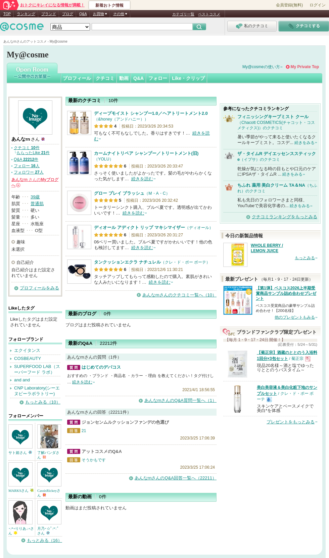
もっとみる (305, 257)
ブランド (48, 14)
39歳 (35, 196)
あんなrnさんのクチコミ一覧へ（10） (179, 294)
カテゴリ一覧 (183, 14)
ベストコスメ (209, 14)
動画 (124, 78)
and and (22, 379)
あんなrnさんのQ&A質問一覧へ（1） (180, 400)
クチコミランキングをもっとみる (284, 216)
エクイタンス (27, 350)
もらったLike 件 (33, 152)
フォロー (157, 78)
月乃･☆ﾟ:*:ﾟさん (48, 530)
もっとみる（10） (42, 402)
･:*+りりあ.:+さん (21, 530)
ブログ (67, 14)
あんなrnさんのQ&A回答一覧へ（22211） (176, 477)
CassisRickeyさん (48, 493)
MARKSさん (21, 491)
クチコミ (105, 78)
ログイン (318, 5)
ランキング (26, 14)
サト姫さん (20, 453)
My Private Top (305, 66)
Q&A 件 (26, 159)
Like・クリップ (188, 78)
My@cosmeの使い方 (261, 66)
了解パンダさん (48, 455)
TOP (7, 14)
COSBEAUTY (27, 358)
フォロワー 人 (29, 172)
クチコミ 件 (27, 147)
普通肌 (37, 203)
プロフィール (77, 78)
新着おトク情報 (109, 5)
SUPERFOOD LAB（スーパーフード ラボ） (37, 369)
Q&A (83, 14)
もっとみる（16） (44, 540)
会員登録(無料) (289, 5)
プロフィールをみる (39, 287)
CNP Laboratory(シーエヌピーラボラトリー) (37, 390)
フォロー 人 (27, 166)
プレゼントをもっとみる (291, 421)
